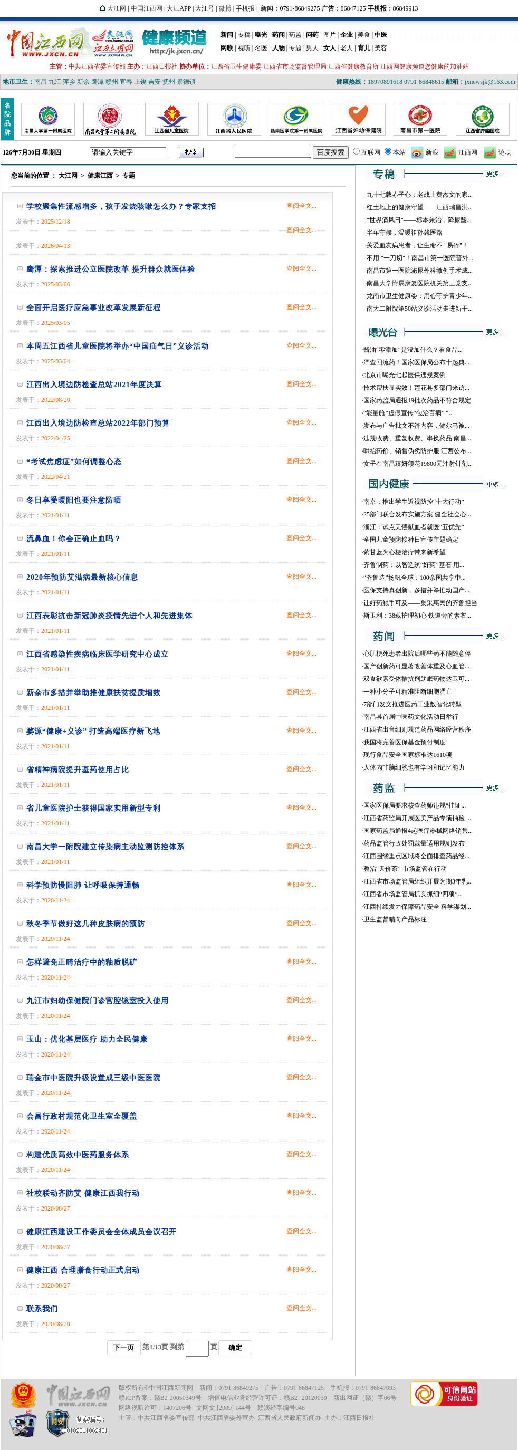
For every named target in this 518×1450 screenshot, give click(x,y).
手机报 (245, 8)
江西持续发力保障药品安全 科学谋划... (417, 906)
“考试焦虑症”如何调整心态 (74, 462)
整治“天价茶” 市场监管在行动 (405, 868)
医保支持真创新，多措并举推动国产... (416, 590)
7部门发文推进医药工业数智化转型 (412, 704)
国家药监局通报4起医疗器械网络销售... (418, 830)
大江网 (68, 175)
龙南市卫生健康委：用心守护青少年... (420, 296)
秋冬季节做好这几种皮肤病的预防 (85, 924)
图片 (329, 35)
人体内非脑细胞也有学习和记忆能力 (414, 767)
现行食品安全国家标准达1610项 (407, 754)
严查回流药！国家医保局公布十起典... (416, 362)
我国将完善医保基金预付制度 (404, 742)
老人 (346, 48)
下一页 (123, 1347)
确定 (235, 1347)
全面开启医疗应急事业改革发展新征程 (93, 308)
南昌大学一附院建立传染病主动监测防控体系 (105, 847)
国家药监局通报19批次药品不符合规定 (417, 400)
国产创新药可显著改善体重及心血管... (416, 666)
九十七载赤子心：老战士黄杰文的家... (420, 194)
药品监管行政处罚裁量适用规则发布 (414, 843)
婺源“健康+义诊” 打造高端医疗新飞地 (93, 731)
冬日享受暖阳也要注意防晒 (73, 500)
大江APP (179, 8)
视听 (244, 48)
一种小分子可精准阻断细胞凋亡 (407, 691)
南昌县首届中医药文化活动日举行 (410, 717)
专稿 (244, 35)
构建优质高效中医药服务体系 (77, 1155)
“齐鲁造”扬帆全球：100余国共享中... (414, 577)
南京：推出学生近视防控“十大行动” (413, 501)
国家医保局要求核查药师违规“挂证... (414, 805)
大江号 (204, 8)
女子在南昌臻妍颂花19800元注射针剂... (418, 463)
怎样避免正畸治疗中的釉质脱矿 (81, 962)
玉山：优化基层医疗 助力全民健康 (87, 1039)
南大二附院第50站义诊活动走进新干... (420, 308)
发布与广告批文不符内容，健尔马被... (416, 425)
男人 (312, 48)
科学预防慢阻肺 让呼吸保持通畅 (83, 885)
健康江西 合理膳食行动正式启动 (83, 1270)
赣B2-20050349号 (178, 1397)
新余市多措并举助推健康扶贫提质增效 (93, 693)
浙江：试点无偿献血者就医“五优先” (413, 527)
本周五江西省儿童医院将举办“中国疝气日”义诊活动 (117, 346)
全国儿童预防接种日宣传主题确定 (410, 539)
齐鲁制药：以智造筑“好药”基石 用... (413, 565)
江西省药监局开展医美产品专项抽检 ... (417, 818)
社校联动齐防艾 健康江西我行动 (83, 1193)
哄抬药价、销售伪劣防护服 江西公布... (417, 451)
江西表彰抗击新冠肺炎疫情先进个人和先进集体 (109, 616)
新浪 (432, 152)
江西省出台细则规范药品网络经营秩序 (417, 729)
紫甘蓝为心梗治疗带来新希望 (404, 552)
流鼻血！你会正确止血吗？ (73, 539)
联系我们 (42, 1309)
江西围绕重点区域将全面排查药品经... (416, 856)
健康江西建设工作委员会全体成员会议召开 (101, 1232)
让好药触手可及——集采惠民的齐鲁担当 (420, 603)
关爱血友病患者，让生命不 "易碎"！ (417, 245)
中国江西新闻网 (171, 1387)
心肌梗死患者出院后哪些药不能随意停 (417, 653)
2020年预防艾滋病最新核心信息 (82, 577)
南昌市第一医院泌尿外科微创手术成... (420, 270)
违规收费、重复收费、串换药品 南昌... (417, 438)
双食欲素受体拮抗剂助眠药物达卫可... (416, 679)
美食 (364, 35)
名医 (261, 48)
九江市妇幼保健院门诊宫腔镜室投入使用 (97, 1001)
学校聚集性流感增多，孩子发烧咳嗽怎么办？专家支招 (121, 206)
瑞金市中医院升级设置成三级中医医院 (93, 1078)
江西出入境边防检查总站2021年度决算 (94, 385)
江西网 (467, 152)
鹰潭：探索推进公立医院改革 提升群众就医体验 (110, 269)
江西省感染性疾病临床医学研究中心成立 (97, 654)
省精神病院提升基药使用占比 (77, 770)
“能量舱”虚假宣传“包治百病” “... (408, 413)
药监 (295, 35)
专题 (295, 48)
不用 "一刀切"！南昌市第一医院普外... (420, 258)
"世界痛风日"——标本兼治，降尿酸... (419, 220)
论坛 (504, 152)
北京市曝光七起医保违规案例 (404, 375)
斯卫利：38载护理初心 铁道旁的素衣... (417, 615)
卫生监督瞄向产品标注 (395, 919)
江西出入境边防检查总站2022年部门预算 (98, 423)
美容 (381, 48)
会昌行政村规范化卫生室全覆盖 (81, 1116)
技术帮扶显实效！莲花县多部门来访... (416, 387)
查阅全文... (301, 205)
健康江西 (100, 175)
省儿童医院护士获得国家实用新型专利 (93, 808)
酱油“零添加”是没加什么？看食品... (413, 349)
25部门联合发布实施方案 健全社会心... (417, 514)
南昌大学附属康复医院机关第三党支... (420, 283)
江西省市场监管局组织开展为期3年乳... (418, 881)
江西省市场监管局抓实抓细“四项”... (413, 894)
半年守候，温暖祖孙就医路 (405, 232)
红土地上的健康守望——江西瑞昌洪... (420, 207)
